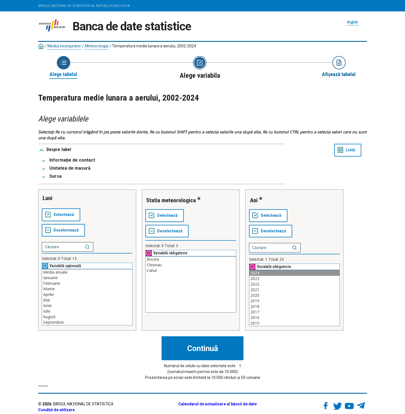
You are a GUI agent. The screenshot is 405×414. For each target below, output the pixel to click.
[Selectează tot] (61, 214)
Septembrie (87, 322)
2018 (294, 306)
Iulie (87, 311)
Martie (87, 289)
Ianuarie (87, 278)
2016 (294, 317)
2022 (294, 284)
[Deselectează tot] (63, 230)
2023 (294, 278)
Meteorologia (96, 46)
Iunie (87, 305)
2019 (294, 301)
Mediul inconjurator (64, 46)
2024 (294, 273)
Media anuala (87, 272)
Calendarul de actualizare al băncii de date (217, 404)
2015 (294, 323)
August (87, 317)
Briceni (191, 259)
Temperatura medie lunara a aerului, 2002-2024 (154, 46)
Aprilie (87, 294)
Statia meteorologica (171, 200)
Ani (254, 200)
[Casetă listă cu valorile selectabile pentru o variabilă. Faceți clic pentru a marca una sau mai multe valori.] (87, 297)
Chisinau (191, 265)
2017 (294, 312)
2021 (294, 290)
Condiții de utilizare (56, 410)
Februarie (87, 283)
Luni (47, 198)
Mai (87, 300)
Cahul (191, 270)
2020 (294, 295)
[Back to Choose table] (63, 66)
